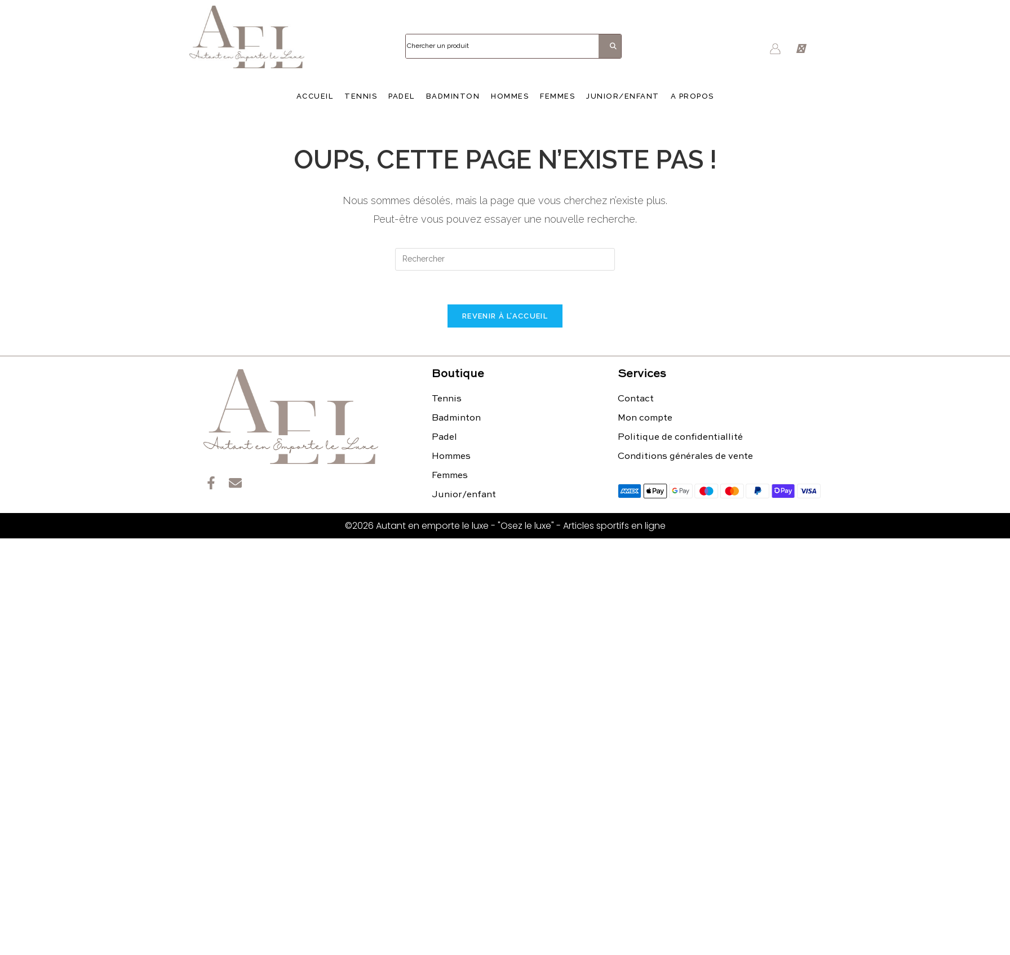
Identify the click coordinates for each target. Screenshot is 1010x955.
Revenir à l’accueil (505, 316)
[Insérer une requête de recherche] (505, 259)
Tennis (360, 96)
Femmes (557, 96)
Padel (401, 96)
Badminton (453, 96)
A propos (692, 96)
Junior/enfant (622, 96)
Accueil (315, 96)
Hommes (510, 96)
